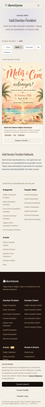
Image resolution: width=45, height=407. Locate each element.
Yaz (38, 47)
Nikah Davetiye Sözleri (32, 314)
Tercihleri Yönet (22, 396)
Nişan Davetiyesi (9, 310)
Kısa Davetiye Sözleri (32, 318)
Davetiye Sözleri (9, 260)
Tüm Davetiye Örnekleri (12, 230)
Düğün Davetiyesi (9, 305)
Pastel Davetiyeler (31, 195)
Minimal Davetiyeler (31, 215)
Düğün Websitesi (9, 352)
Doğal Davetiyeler (31, 211)
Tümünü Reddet (22, 390)
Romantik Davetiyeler (32, 203)
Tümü (6, 47)
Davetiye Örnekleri (9, 41)
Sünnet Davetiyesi (9, 318)
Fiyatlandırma (29, 357)
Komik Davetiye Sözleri (33, 327)
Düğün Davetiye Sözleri (33, 305)
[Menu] (38, 5)
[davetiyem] (13, 5)
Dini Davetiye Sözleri (32, 323)
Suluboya (6, 52)
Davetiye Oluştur (9, 249)
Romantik (29, 47)
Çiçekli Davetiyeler (31, 199)
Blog (4, 265)
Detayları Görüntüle (22, 140)
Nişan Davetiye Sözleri (32, 310)
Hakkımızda (28, 352)
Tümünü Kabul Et (22, 384)
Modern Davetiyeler (31, 207)
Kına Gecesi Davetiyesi (11, 314)
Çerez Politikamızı (35, 376)
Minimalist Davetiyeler (32, 219)
